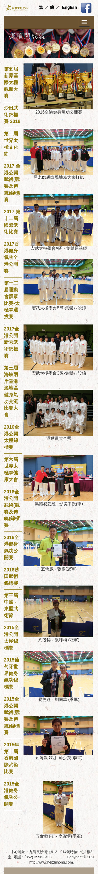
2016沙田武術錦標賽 (11, 576)
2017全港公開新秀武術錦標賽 (11, 342)
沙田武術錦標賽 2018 (12, 114)
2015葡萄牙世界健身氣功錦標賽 (11, 673)
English (69, 7)
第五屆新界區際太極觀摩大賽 (11, 83)
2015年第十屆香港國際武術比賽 (11, 758)
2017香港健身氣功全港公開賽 (11, 257)
